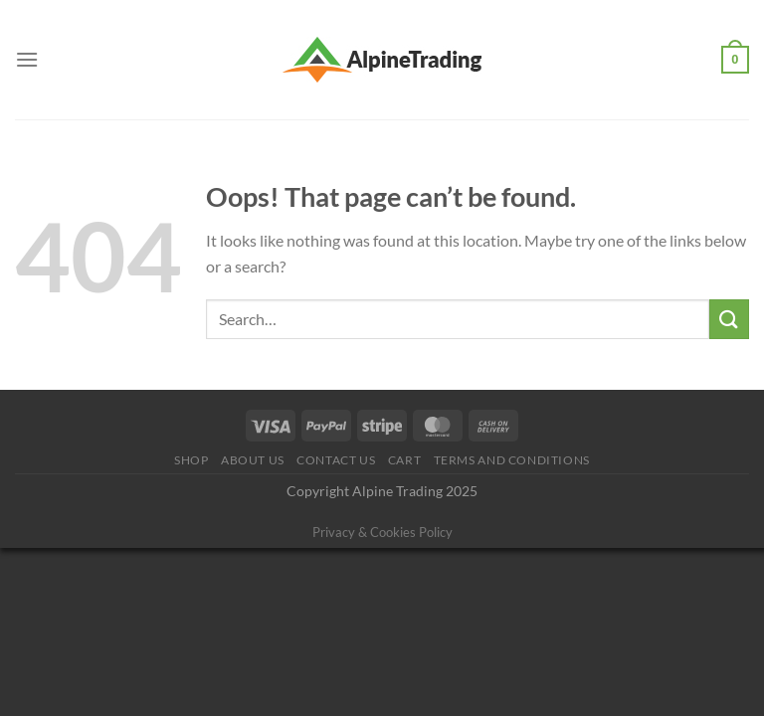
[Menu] (27, 59)
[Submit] (729, 318)
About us (253, 459)
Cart (404, 459)
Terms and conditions (512, 459)
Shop (191, 459)
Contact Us (335, 459)
